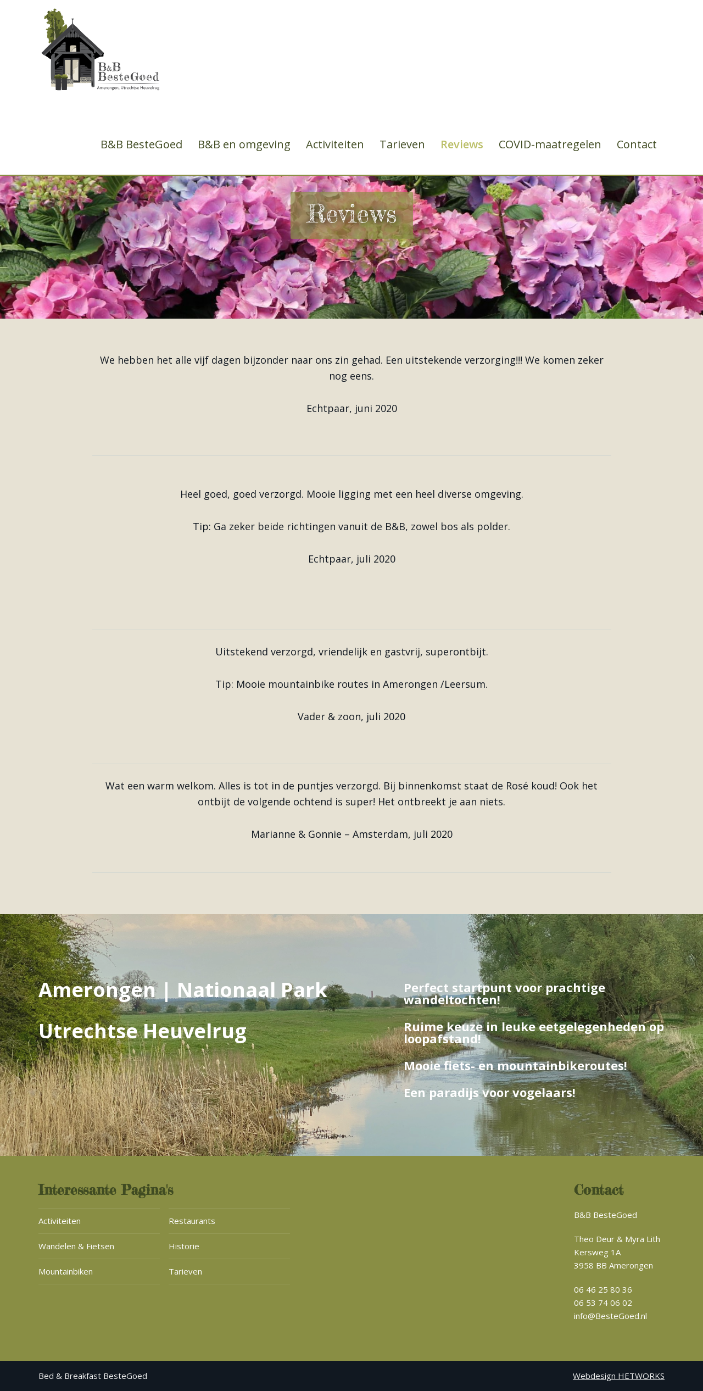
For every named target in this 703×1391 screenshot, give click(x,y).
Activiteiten (335, 144)
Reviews (461, 144)
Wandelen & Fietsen (76, 1245)
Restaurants (192, 1220)
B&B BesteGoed (141, 144)
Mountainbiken (65, 1271)
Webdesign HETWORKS (619, 1375)
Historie (184, 1245)
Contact (637, 144)
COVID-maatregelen (550, 144)
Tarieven (402, 144)
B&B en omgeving (244, 144)
